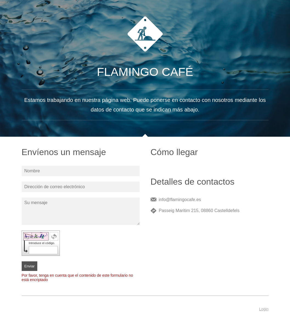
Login (263, 309)
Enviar (29, 266)
